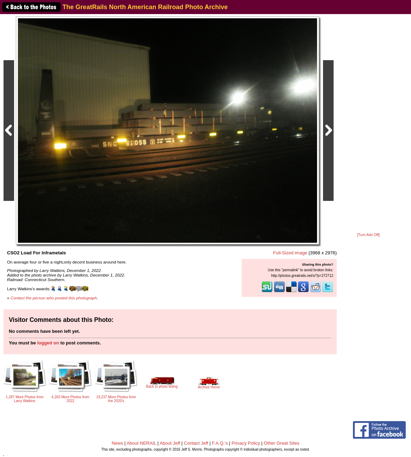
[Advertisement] (368, 123)
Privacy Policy (246, 443)
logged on (48, 342)
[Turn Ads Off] (368, 235)
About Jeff (170, 443)
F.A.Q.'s (220, 443)
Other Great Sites (281, 443)
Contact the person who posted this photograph (54, 298)
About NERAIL (141, 443)
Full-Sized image (290, 252)
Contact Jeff (196, 443)
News (117, 443)
